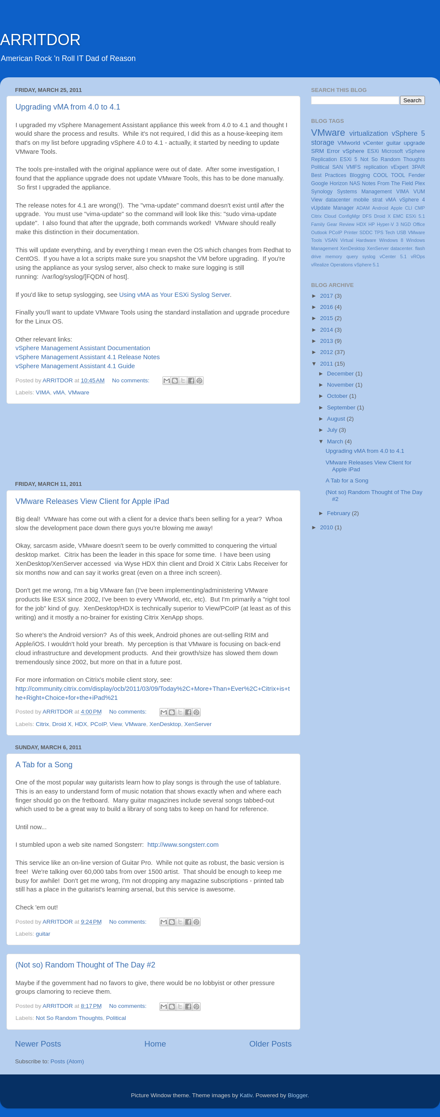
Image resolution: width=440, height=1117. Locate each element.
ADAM (363, 208)
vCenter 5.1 (392, 256)
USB (401, 232)
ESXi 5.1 (415, 216)
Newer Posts (38, 1043)
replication (376, 167)
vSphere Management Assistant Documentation (82, 348)
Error (333, 151)
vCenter (373, 143)
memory (333, 256)
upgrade (414, 143)
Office (419, 224)
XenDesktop (165, 724)
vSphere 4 (412, 200)
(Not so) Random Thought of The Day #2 (85, 965)
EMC (398, 216)
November (341, 384)
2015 (327, 318)
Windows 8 (391, 240)
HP (371, 224)
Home (155, 1043)
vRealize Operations (332, 264)
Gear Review (340, 224)
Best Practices (328, 175)
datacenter (338, 200)
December (341, 373)
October (338, 396)
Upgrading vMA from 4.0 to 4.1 (67, 107)
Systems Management (364, 192)
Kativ (246, 1095)
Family (318, 224)
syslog (369, 256)
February (339, 513)
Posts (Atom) (67, 1061)
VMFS (353, 167)
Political (116, 1018)
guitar (43, 934)
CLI (408, 208)
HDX (81, 724)
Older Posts (270, 1043)
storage (322, 142)
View (116, 724)
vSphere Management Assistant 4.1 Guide (75, 366)
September (342, 407)
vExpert (400, 167)
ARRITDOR (40, 40)
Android (380, 208)
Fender (417, 175)
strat (377, 200)
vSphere (353, 151)
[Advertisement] (153, 442)
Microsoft (392, 151)
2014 (327, 330)
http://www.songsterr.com (183, 844)
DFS (367, 216)
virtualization (368, 133)
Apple (397, 208)
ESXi (373, 151)
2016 (327, 307)
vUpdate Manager (332, 208)
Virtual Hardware (358, 240)
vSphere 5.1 (366, 264)
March (336, 441)
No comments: (131, 380)
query (352, 256)
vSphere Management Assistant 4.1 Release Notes (87, 357)
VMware (78, 392)
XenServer (198, 724)
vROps (418, 256)
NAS (354, 183)
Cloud (330, 216)
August (337, 418)
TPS (378, 232)
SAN (337, 167)
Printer (351, 232)
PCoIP (98, 724)
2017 (327, 296)
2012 (327, 352)
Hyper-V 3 (387, 224)
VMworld (349, 143)
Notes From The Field (387, 183)
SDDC (366, 232)
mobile (361, 200)
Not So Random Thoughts (69, 1018)
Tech (390, 232)
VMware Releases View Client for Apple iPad (92, 501)
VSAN (331, 240)
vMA (59, 392)
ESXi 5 (349, 159)
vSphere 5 (408, 133)
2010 (327, 527)
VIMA (43, 392)
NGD (405, 224)
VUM (419, 192)
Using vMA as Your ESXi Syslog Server (174, 294)
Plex (420, 183)
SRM (317, 151)
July (333, 430)
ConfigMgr (349, 216)
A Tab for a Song (44, 764)
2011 (327, 363)
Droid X (62, 724)
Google (319, 183)
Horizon (339, 183)
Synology (322, 192)
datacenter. (402, 248)
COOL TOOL (389, 175)
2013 (327, 341)
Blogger (298, 1095)
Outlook (319, 232)
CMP (420, 208)
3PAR (418, 167)
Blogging (360, 175)
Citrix (42, 724)
